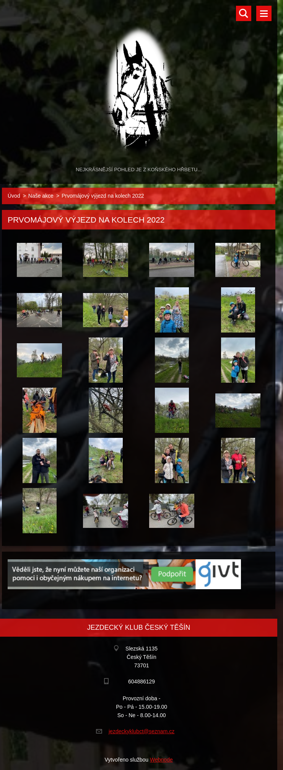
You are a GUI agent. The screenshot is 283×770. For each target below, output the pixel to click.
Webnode (161, 760)
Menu (264, 13)
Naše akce (41, 196)
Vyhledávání (243, 13)
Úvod (14, 196)
